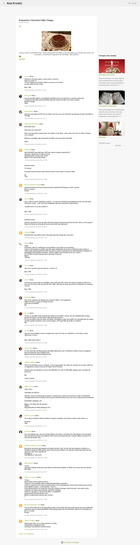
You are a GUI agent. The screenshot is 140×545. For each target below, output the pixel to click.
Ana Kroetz (14, 3)
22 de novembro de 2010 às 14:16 (35, 515)
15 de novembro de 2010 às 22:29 (35, 274)
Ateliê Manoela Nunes (31, 124)
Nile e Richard (29, 463)
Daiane (26, 243)
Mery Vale (27, 95)
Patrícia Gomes (29, 415)
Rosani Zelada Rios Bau (32, 184)
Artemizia (27, 297)
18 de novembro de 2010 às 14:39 (35, 325)
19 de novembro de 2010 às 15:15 (35, 426)
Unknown (27, 149)
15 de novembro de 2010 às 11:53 (35, 238)
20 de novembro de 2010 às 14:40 (35, 458)
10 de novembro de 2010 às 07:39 (35, 160)
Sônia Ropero (29, 111)
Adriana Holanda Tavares (33, 445)
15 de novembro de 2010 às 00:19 (35, 227)
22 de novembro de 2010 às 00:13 (35, 472)
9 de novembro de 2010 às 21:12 (35, 106)
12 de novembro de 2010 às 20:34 (35, 214)
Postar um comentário (26, 534)
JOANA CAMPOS (30, 362)
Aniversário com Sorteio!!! (107, 75)
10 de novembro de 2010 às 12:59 (35, 193)
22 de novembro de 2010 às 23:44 (35, 529)
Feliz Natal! (102, 137)
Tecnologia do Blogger (70, 542)
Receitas (22, 59)
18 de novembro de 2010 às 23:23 (35, 357)
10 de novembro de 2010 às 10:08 (35, 179)
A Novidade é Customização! (107, 106)
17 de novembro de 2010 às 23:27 (35, 308)
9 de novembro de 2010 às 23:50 (35, 144)
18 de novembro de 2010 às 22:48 (35, 343)
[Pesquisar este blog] (127, 3)
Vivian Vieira (28, 348)
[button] (20, 26)
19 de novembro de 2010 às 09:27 (35, 381)
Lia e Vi (26, 76)
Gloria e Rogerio (29, 520)
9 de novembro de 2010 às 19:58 (35, 90)
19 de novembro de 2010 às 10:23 (35, 410)
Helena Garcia (29, 386)
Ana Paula (27, 431)
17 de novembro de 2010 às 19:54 (35, 292)
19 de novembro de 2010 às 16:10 (35, 440)
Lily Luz (26, 313)
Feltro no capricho (30, 477)
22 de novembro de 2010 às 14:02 (35, 499)
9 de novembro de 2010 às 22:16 (35, 118)
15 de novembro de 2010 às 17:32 (35, 260)
